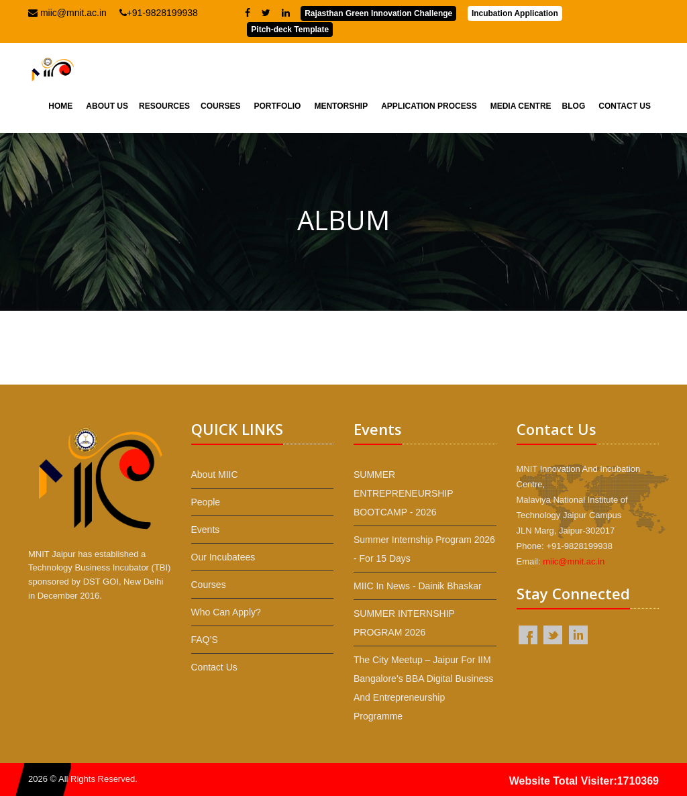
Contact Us (624, 106)
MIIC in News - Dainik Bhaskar (418, 586)
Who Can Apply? (226, 612)
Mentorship (341, 106)
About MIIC (214, 474)
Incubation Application (515, 13)
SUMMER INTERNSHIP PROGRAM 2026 (404, 623)
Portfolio (277, 106)
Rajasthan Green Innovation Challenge (378, 13)
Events (205, 529)
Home (60, 106)
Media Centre (520, 106)
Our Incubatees (223, 557)
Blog (574, 106)
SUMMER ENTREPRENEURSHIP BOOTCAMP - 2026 (403, 493)
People (206, 502)
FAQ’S (204, 639)
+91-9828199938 (158, 12)
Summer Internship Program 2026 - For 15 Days (424, 549)
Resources (164, 106)
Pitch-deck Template (290, 29)
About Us (107, 106)
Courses (220, 106)
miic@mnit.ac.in (67, 12)
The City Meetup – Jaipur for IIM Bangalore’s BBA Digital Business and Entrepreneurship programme (423, 688)
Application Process (428, 106)
